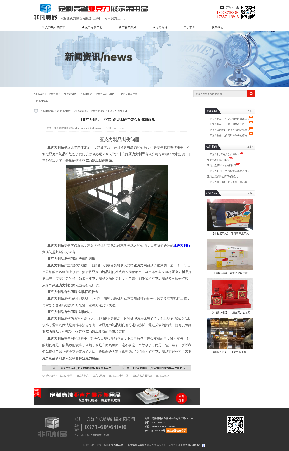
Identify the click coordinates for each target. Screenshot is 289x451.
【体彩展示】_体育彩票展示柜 (230, 273)
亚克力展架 (86, 93)
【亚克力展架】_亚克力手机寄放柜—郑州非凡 (158, 368)
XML (106, 435)
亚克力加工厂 (43, 100)
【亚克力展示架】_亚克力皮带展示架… (228, 182)
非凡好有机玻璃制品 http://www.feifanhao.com (78, 128)
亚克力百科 (160, 27)
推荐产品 (211, 193)
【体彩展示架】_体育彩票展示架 (230, 233)
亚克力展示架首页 (54, 27)
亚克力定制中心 (92, 27)
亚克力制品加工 (117, 445)
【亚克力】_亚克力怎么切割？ (223, 154)
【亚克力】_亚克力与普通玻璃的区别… (228, 171)
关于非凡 (189, 27)
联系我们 (217, 27)
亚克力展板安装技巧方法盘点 (222, 176)
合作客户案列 (127, 27)
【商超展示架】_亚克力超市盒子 (230, 352)
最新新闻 (211, 111)
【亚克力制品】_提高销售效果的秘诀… (228, 135)
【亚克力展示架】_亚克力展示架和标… (228, 129)
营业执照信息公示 (176, 430)
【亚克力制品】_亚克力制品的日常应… (228, 118)
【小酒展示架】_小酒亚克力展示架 (230, 312)
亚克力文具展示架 (127, 93)
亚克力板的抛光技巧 (218, 160)
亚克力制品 (70, 93)
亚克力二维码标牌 (105, 93)
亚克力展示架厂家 (190, 445)
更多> (250, 111)
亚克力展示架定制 (137, 445)
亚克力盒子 (54, 93)
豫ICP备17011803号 (154, 430)
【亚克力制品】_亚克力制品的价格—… (228, 124)
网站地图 (97, 435)
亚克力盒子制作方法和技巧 (221, 165)
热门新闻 (211, 146)
